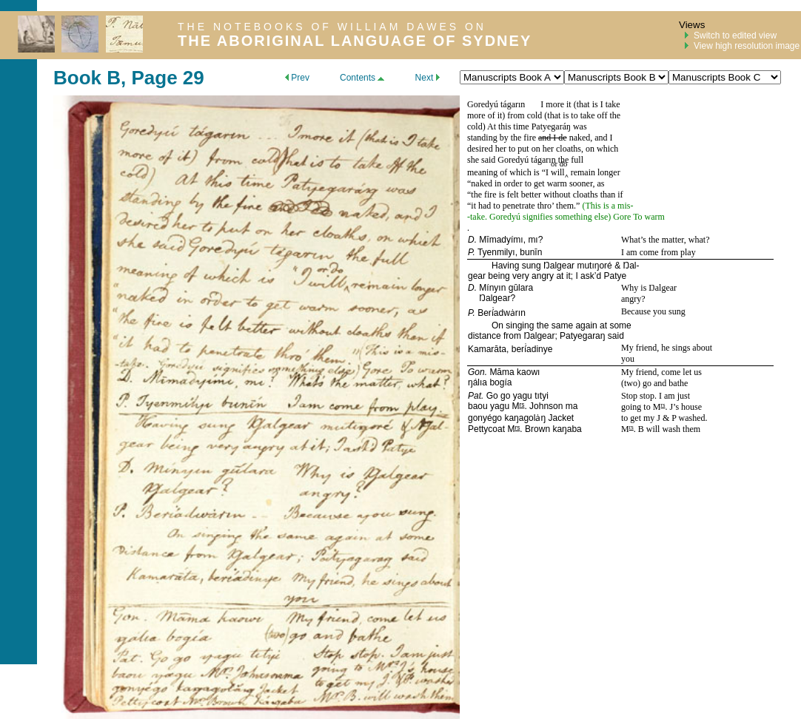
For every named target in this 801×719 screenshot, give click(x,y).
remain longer (594, 172)
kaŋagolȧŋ (525, 418)
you (627, 359)
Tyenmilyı (496, 252)
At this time (509, 126)
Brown (536, 429)
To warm (649, 217)
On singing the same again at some (561, 325)
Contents (362, 77)
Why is (634, 288)
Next (427, 77)
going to (637, 407)
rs (521, 404)
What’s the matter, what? (665, 239)
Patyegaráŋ (551, 126)
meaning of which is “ (506, 172)
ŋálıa (477, 382)
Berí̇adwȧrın (501, 313)
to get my (639, 418)
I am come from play (658, 252)
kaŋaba (566, 429)
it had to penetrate (504, 205)
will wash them (672, 429)
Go (492, 396)
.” (578, 205)
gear (477, 276)
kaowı (528, 372)
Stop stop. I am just (655, 396)
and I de (552, 137)
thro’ (545, 205)
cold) (476, 126)
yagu (522, 396)
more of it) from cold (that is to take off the (543, 115)
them (564, 205)
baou (478, 406)
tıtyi (541, 396)
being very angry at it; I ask (540, 276)
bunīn (531, 252)
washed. (692, 418)
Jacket (561, 418)
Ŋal (629, 265)
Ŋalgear (558, 265)
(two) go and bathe (654, 383)
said (614, 336)
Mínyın (492, 288)
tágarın (512, 104)
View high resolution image (747, 46)
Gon (476, 372)
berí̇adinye (532, 349)
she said (482, 160)
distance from (495, 336)
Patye (614, 276)
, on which (599, 149)
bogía (500, 382)
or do (559, 163)
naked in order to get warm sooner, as (537, 183)
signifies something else (564, 217)
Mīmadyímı (501, 239)
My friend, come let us (661, 372)
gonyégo (485, 418)
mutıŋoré (594, 265)
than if (610, 194)
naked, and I (590, 137)
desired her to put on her (511, 149)
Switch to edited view (735, 35)
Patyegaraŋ (582, 336)
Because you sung (653, 311)
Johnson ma (552, 406)
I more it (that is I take (580, 104)
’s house (687, 407)
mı (532, 239)
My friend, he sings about (666, 347)
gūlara (521, 288)
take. (479, 217)
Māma (501, 372)
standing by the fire (502, 137)
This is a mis (607, 205)
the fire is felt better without (521, 194)
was (579, 126)
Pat (474, 396)
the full (569, 160)
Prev (297, 77)
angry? (633, 299)
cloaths (568, 149)
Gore (622, 217)
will (558, 172)
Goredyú (482, 104)
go (505, 396)
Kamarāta (487, 349)
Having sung (517, 265)
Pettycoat (486, 429)
